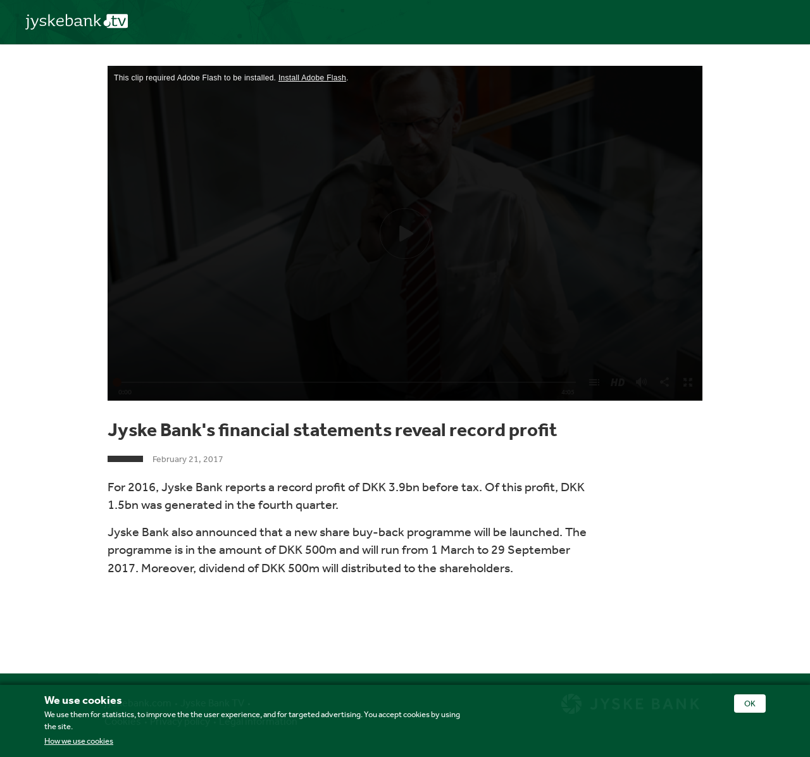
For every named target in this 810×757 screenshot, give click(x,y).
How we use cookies (78, 740)
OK (750, 703)
